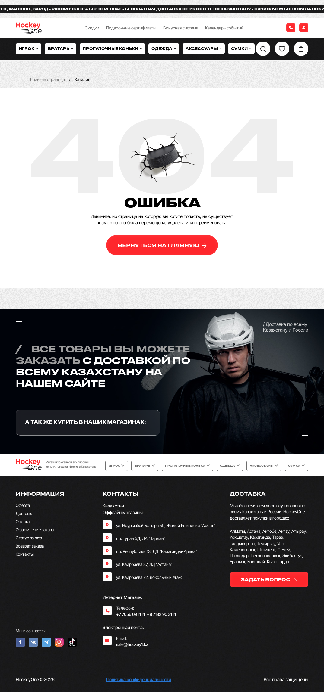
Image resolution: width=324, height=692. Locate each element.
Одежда (163, 48)
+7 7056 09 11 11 (130, 614)
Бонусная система (180, 27)
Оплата (23, 521)
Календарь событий (224, 27)
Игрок (28, 48)
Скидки (92, 27)
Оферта (23, 505)
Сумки (241, 48)
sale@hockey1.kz (132, 644)
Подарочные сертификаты (131, 27)
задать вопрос (269, 579)
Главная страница (47, 79)
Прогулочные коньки (112, 48)
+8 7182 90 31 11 (161, 614)
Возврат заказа (30, 545)
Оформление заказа (35, 529)
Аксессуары (204, 48)
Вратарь (60, 48)
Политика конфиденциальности (138, 679)
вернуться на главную (162, 245)
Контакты (25, 554)
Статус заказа (29, 537)
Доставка (24, 513)
